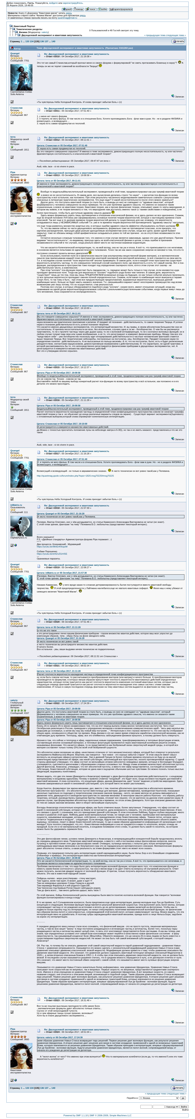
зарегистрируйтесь (73, 3)
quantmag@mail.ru (67, 18)
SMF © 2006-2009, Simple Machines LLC (111, 1115)
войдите (53, 3)
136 (42, 41)
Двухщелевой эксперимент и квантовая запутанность (51, 35)
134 (32, 41)
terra (12, 137)
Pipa (12, 172)
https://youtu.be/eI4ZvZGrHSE (52, 554)
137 (46, 41)
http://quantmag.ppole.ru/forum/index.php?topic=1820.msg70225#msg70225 (75, 476)
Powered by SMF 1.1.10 (75, 1115)
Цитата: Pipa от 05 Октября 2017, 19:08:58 (58, 373)
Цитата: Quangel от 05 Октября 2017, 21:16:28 (60, 513)
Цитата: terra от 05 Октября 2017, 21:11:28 (59, 627)
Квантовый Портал (24, 26)
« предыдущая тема (154, 35)
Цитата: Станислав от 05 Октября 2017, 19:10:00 (62, 424)
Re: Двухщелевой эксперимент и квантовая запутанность (76, 54)
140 (53, 41)
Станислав (16, 108)
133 (27, 41)
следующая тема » (176, 35)
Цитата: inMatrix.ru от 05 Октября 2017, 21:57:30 (62, 573)
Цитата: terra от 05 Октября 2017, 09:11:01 (59, 180)
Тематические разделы (29, 29)
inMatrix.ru (16, 505)
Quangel (14, 53)
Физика (23, 32)
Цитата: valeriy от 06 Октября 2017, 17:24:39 (60, 1037)
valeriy (44, 32)
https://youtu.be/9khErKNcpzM (52, 546)
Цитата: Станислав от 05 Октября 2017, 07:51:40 (62, 145)
